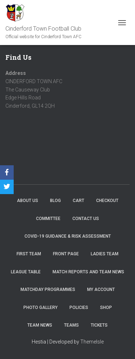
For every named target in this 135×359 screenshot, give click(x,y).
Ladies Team (104, 253)
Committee (48, 218)
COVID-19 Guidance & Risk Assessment (67, 236)
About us (27, 200)
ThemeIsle (92, 342)
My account (101, 289)
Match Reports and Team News (88, 271)
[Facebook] (7, 172)
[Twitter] (7, 187)
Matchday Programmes (48, 289)
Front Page (66, 253)
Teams (71, 325)
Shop (106, 307)
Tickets (99, 325)
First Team (29, 253)
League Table (26, 271)
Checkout (107, 200)
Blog (55, 200)
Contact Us (85, 218)
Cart (78, 200)
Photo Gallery (40, 307)
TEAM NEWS (39, 325)
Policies (78, 307)
